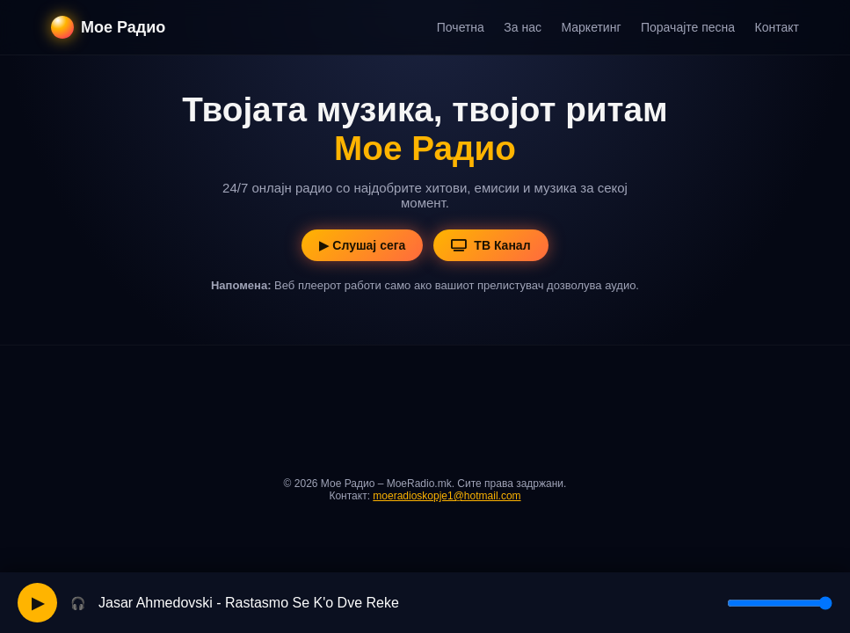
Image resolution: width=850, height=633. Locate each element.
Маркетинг (591, 27)
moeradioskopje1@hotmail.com (446, 496)
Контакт (777, 27)
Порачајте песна (688, 27)
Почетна (460, 27)
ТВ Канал (490, 245)
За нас (522, 27)
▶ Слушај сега (362, 245)
